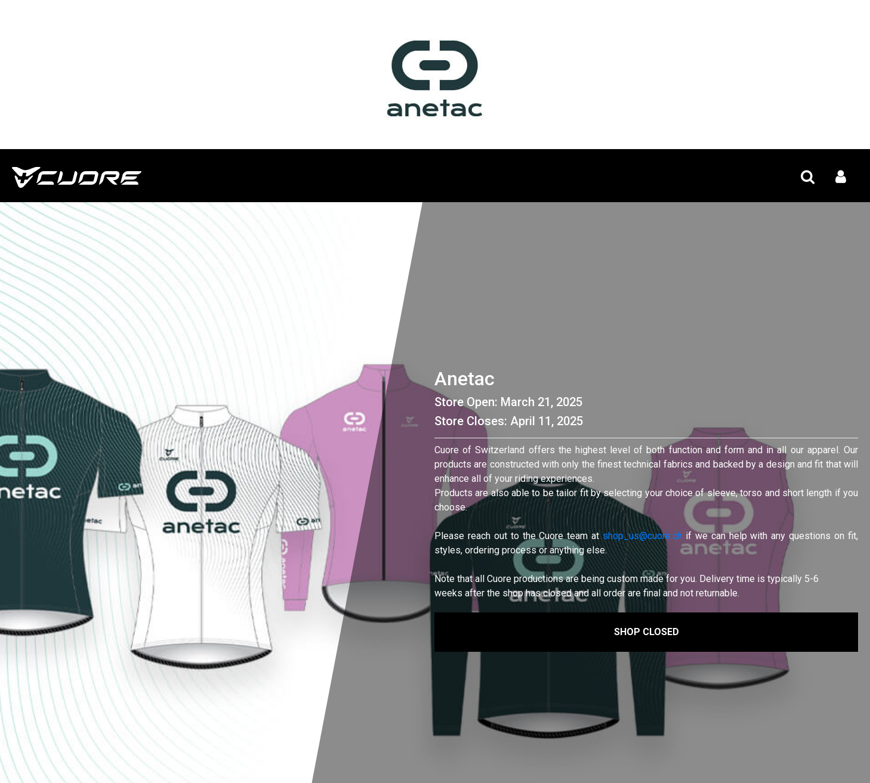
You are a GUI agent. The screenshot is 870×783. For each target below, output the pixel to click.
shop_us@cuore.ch (642, 535)
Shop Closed (646, 631)
